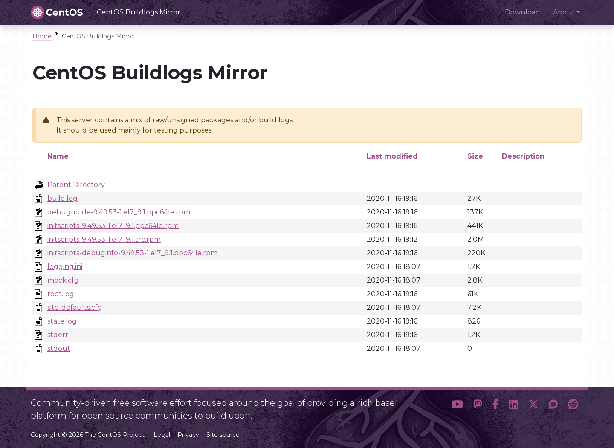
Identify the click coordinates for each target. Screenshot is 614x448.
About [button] (561, 12)
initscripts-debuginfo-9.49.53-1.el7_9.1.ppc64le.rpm (132, 253)
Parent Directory (76, 185)
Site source (223, 435)
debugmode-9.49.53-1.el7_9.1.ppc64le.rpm (118, 212)
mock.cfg (63, 280)
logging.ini (64, 267)
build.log (62, 198)
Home (42, 36)
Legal (162, 435)
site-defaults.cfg (74, 307)
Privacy (188, 435)
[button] (457, 405)
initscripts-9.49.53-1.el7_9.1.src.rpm (104, 239)
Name (58, 156)
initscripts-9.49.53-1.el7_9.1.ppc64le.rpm (113, 226)
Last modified (392, 156)
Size (475, 156)
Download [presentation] (519, 12)
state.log (62, 321)
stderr (57, 335)
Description (523, 156)
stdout (58, 348)
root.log (60, 294)
